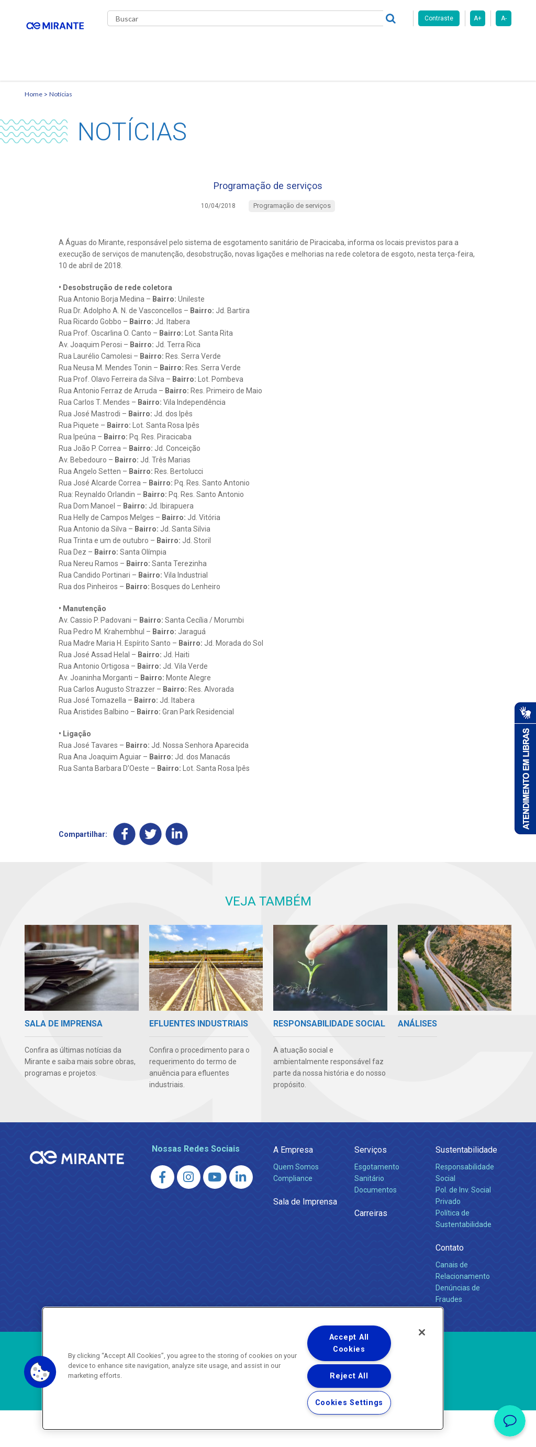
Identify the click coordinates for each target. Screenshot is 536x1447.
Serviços (370, 1186)
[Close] (421, 1332)
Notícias (60, 123)
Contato (131, 89)
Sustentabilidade (466, 1186)
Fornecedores (407, 47)
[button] (40, 1372)
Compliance (292, 1215)
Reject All (349, 1376)
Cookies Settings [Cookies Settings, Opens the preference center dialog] (349, 1402)
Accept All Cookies (349, 1343)
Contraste (439, 18)
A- (504, 18)
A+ (478, 18)
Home (33, 123)
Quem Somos (296, 1203)
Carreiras (351, 47)
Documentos (375, 1226)
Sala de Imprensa (305, 1238)
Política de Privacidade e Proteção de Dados (268, 1431)
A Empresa (293, 1186)
